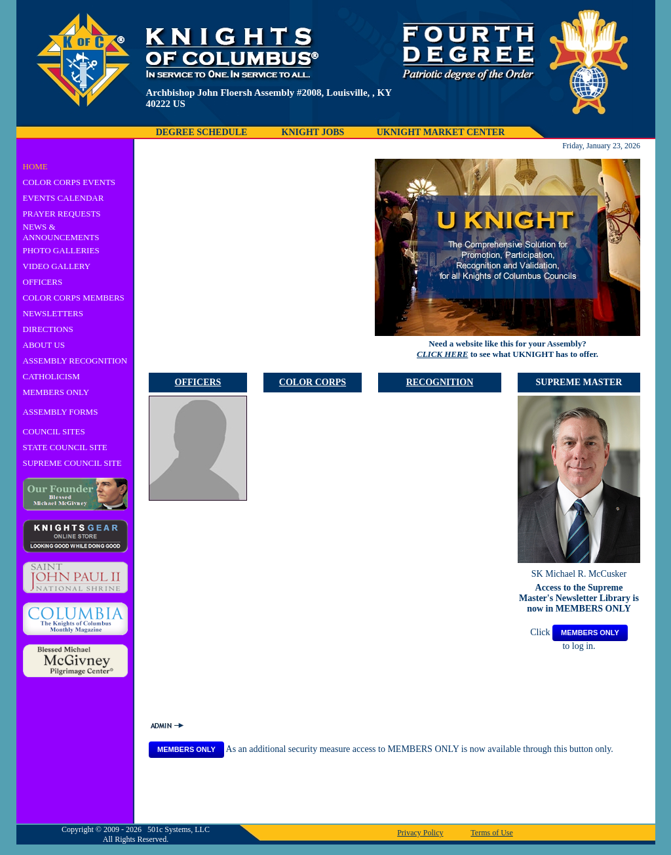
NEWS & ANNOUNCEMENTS (61, 232)
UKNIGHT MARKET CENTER (441, 132)
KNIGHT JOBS (313, 132)
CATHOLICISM (51, 376)
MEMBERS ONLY (56, 392)
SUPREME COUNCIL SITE (72, 463)
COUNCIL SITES (54, 431)
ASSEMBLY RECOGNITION (75, 360)
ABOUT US (44, 345)
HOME (35, 166)
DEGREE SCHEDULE (202, 132)
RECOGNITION (440, 382)
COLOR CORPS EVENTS (69, 182)
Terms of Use (491, 832)
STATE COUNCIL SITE (65, 447)
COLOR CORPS (312, 382)
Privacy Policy (420, 832)
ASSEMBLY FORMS (60, 412)
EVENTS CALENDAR (63, 198)
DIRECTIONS (48, 329)
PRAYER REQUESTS (62, 214)
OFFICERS (43, 282)
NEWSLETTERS (53, 313)
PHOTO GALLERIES (61, 250)
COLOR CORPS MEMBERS (74, 297)
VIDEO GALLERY (57, 266)
